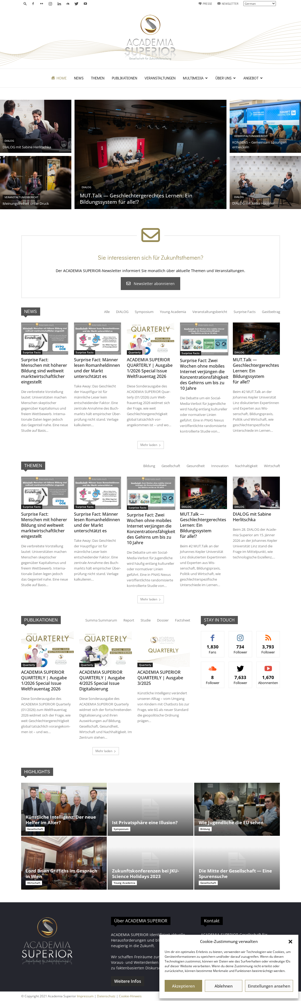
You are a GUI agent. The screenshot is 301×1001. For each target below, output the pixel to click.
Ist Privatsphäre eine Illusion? (145, 822)
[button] (290, 941)
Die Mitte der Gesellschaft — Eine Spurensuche (235, 873)
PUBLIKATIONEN (41, 620)
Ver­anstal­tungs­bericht (209, 311)
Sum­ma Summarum (101, 620)
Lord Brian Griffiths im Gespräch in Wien (61, 873)
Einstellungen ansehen (269, 986)
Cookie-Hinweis (130, 996)
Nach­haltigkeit (246, 465)
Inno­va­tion (220, 465)
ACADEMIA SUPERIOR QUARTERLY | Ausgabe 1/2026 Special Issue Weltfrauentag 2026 (150, 368)
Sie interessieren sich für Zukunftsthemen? (150, 257)
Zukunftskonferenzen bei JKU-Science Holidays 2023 (145, 873)
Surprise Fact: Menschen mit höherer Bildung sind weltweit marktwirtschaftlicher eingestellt (44, 371)
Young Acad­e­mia (173, 311)
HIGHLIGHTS (37, 772)
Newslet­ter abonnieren (150, 283)
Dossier (163, 620)
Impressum (85, 996)
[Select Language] (259, 3)
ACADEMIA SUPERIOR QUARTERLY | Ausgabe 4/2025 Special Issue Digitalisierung (102, 680)
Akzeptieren (183, 986)
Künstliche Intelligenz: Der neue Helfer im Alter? (61, 820)
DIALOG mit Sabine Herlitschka (252, 517)
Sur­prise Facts (245, 311)
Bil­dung (149, 465)
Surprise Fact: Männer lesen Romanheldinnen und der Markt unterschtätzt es (97, 368)
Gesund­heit (196, 465)
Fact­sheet (182, 620)
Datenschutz (106, 996)
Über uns (225, 77)
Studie (146, 620)
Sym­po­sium (144, 311)
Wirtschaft (272, 465)
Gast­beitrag (271, 311)
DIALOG (122, 311)
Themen (97, 77)
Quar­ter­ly (134, 352)
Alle (107, 311)
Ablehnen (224, 986)
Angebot (253, 77)
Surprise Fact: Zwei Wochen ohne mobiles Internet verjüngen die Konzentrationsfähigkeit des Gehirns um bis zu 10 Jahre (204, 374)
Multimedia (195, 77)
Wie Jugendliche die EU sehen (231, 822)
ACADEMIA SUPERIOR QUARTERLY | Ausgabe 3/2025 (160, 677)
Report (128, 620)
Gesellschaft (170, 465)
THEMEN (33, 465)
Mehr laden (150, 445)
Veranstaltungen (160, 77)
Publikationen (124, 77)
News (79, 77)
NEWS (30, 311)
